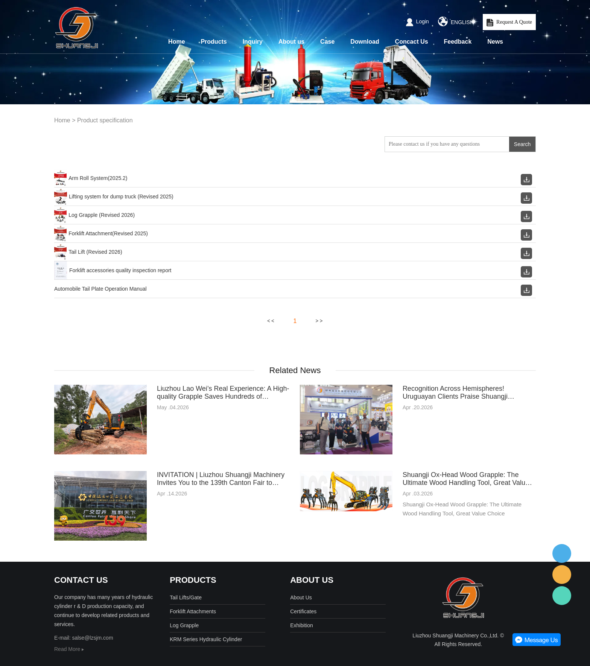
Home (176, 41)
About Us (301, 597)
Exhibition (301, 625)
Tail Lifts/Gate (186, 597)
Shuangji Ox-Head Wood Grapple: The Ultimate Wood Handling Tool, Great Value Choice (466, 479)
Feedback (458, 41)
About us (291, 41)
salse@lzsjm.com (92, 638)
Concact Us (411, 41)
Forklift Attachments (193, 611)
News (495, 41)
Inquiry (253, 41)
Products (214, 41)
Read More (69, 649)
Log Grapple (184, 625)
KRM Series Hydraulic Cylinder (206, 639)
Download (364, 41)
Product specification (105, 120)
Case (327, 41)
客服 (561, 553)
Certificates (303, 611)
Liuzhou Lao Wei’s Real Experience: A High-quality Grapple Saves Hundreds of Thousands (223, 393)
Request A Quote (509, 22)
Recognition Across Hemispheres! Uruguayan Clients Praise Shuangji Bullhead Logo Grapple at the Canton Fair (465, 393)
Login (417, 21)
